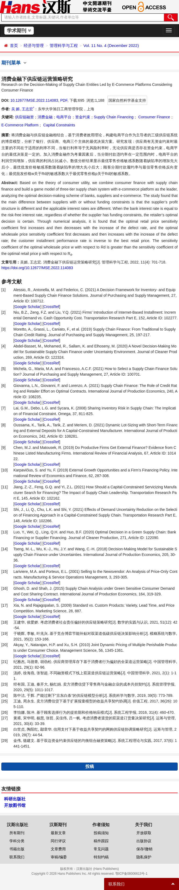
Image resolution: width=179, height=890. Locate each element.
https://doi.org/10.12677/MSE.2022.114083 (37, 268)
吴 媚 (15, 109)
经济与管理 (34, 45)
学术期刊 (19, 30)
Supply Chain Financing (114, 117)
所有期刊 (16, 833)
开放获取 (143, 833)
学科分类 (16, 841)
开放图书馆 (14, 805)
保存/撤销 (144, 849)
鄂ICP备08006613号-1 (131, 874)
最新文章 (58, 833)
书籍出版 (16, 849)
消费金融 (45, 117)
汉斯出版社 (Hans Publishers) (97, 869)
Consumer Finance (153, 117)
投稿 (89, 766)
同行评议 (58, 841)
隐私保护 (143, 857)
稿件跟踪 (101, 841)
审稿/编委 (59, 857)
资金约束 (82, 117)
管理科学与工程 (64, 45)
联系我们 (16, 857)
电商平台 (63, 117)
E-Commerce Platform (19, 125)
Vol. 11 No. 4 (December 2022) (111, 45)
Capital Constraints (58, 125)
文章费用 (58, 849)
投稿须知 (101, 833)
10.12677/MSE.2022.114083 (34, 100)
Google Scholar (27, 307)
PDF (63, 100)
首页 (14, 45)
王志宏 (28, 109)
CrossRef (51, 307)
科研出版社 (14, 799)
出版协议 (143, 841)
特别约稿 (101, 857)
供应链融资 (24, 117)
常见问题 (101, 849)
